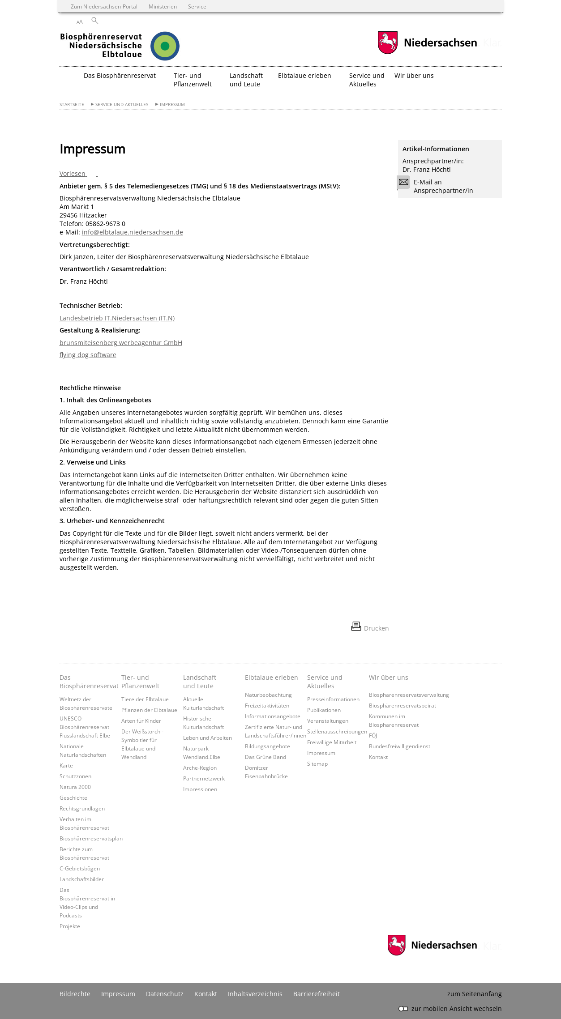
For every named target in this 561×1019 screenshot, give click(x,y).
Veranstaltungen (327, 720)
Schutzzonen (75, 776)
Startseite (72, 104)
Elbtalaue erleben (271, 677)
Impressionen (200, 789)
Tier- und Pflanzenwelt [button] (193, 79)
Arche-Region (200, 767)
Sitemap (317, 763)
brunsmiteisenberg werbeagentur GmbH (121, 342)
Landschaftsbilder (82, 879)
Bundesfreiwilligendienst (399, 746)
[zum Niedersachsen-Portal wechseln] (427, 53)
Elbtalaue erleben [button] (304, 75)
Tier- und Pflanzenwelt (140, 681)
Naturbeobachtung (268, 694)
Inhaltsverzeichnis (255, 993)
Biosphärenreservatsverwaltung (409, 694)
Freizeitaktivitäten (267, 705)
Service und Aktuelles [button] (367, 79)
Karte (66, 765)
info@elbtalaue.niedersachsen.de (132, 232)
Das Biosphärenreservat (88, 681)
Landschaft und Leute (199, 681)
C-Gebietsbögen (80, 868)
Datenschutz (165, 993)
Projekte (70, 925)
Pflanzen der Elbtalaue (149, 709)
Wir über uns (388, 677)
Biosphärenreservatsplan (91, 838)
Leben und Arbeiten (207, 737)
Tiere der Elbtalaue (145, 699)
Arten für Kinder (141, 720)
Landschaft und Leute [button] (246, 79)
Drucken (376, 628)
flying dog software (88, 354)
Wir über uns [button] (414, 75)
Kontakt (378, 756)
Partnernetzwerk (204, 778)
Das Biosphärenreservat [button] (120, 75)
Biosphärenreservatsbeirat (402, 705)
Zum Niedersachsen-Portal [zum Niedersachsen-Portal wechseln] (104, 6)
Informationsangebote (272, 716)
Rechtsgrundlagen (82, 808)
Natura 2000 (75, 786)
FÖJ (373, 735)
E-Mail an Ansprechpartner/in (438, 186)
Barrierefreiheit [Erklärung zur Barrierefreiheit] (316, 993)
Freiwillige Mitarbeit (331, 742)
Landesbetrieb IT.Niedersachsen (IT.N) (117, 318)
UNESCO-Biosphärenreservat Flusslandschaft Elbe (85, 727)
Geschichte (73, 797)
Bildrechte (75, 993)
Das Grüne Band (265, 756)
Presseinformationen (333, 699)
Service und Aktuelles (121, 104)
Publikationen (324, 709)
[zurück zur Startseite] (138, 47)
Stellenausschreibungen (337, 731)
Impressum (172, 104)
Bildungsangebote (267, 746)
